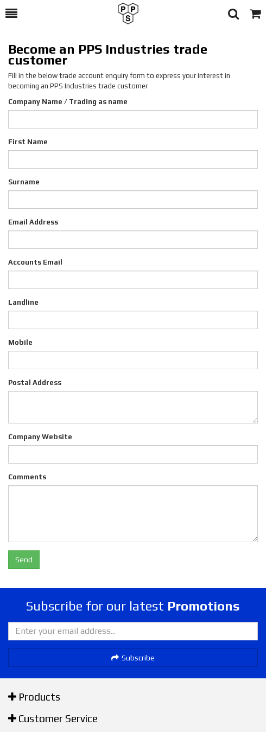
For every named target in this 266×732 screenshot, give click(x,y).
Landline (23, 302)
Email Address (33, 222)
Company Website (40, 437)
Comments (27, 477)
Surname (24, 182)
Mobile (20, 342)
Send (24, 559)
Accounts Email (35, 262)
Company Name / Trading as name (68, 102)
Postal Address (34, 382)
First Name (28, 142)
